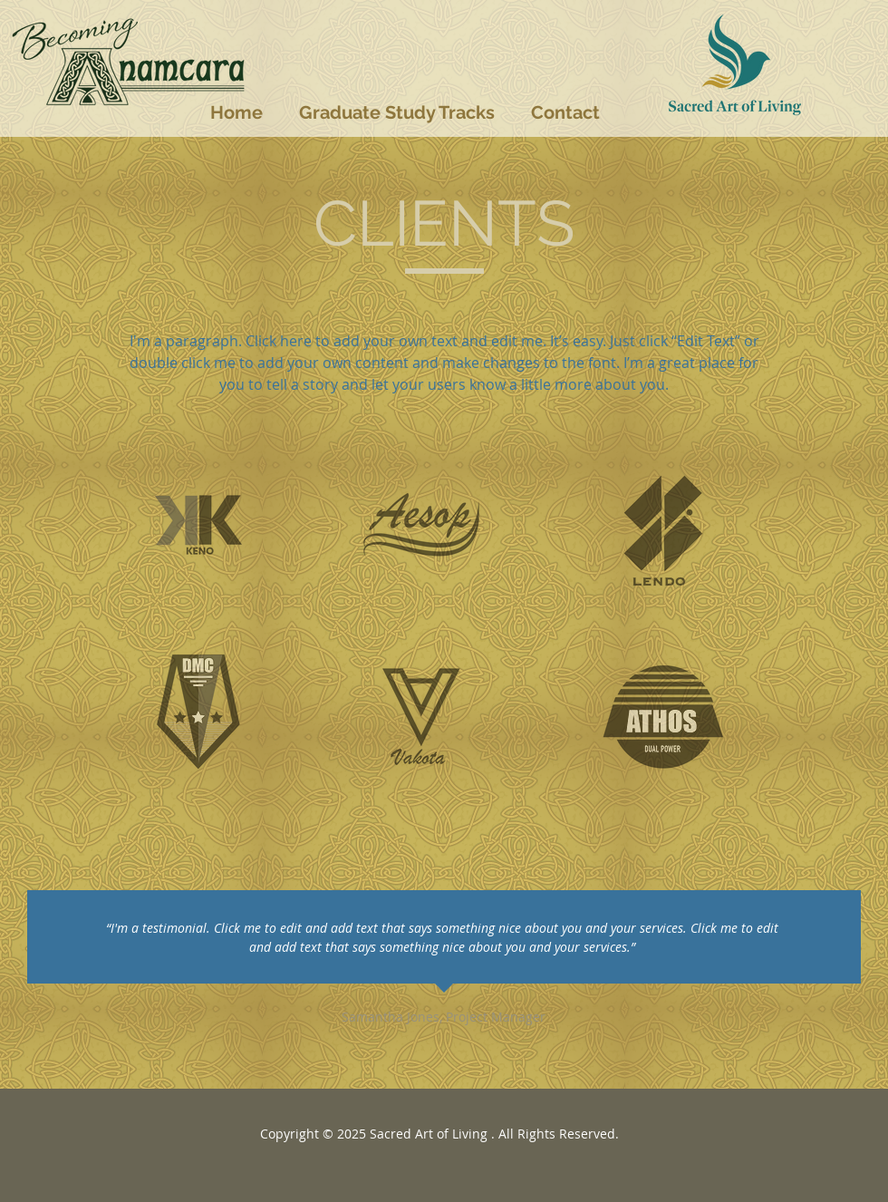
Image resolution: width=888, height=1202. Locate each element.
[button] (397, 112)
